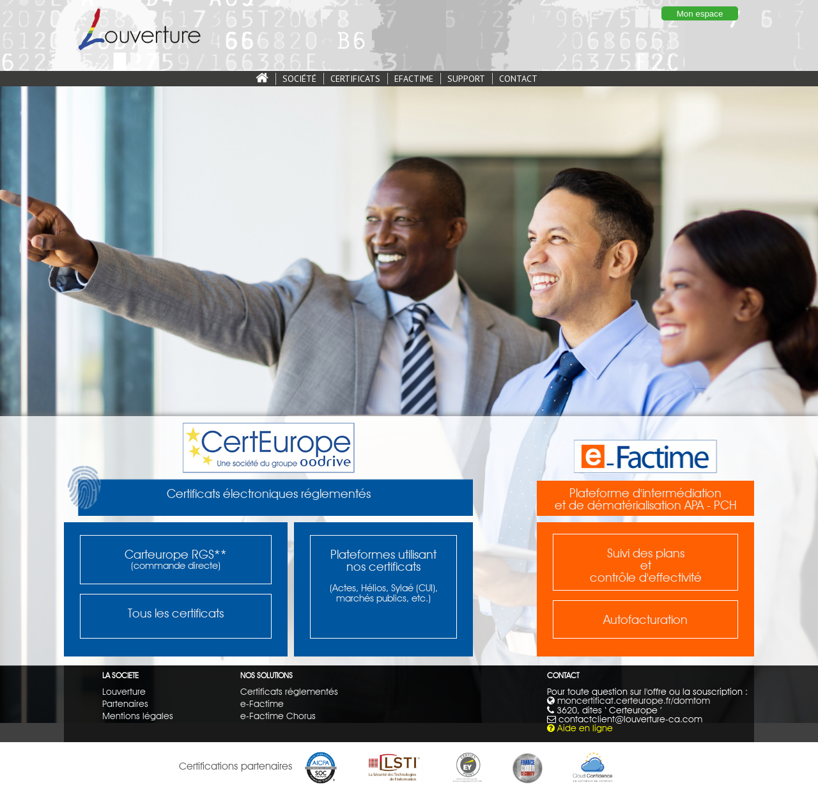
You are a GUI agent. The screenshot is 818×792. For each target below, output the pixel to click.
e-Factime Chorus (278, 715)
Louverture (124, 691)
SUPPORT (466, 78)
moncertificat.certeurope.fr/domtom (633, 700)
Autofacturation (645, 619)
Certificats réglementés (289, 691)
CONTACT (518, 78)
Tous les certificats (176, 613)
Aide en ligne (585, 727)
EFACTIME (413, 78)
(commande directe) (175, 565)
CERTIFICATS (355, 78)
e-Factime (262, 703)
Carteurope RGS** (176, 554)
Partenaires (125, 703)
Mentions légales (137, 715)
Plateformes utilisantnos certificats (383, 560)
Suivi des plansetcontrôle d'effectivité (646, 565)
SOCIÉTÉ (299, 78)
